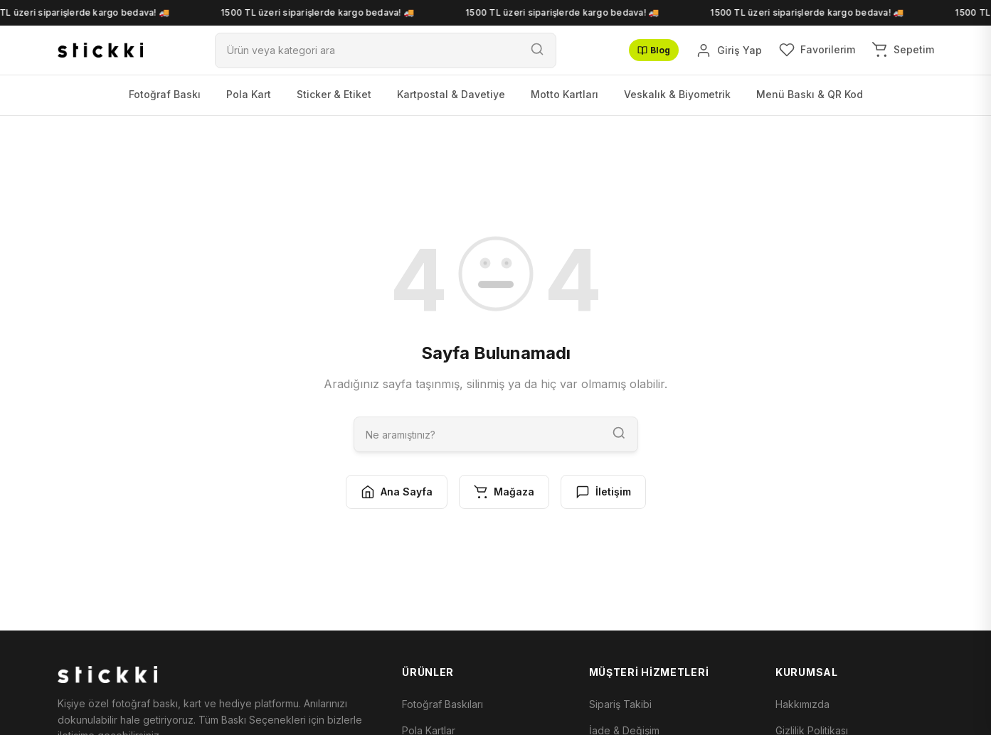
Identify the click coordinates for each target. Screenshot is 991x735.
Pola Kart (248, 94)
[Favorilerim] (817, 50)
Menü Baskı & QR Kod (809, 94)
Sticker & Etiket (334, 94)
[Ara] (367, 50)
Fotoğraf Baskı (165, 94)
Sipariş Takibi (620, 704)
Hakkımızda (802, 704)
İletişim (603, 492)
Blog (653, 50)
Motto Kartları (564, 94)
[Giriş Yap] (729, 50)
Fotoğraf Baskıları (442, 704)
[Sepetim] (903, 50)
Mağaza (504, 492)
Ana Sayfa (397, 492)
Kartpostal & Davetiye (451, 94)
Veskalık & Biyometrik (677, 94)
